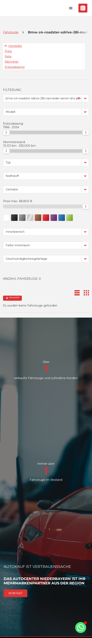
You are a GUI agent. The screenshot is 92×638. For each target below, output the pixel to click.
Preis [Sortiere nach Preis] (8, 51)
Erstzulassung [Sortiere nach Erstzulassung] (14, 67)
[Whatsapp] (80, 627)
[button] (70, 8)
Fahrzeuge (10, 32)
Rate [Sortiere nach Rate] (8, 56)
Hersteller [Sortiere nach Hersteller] (15, 46)
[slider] (6, 132)
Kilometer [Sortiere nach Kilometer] (12, 61)
